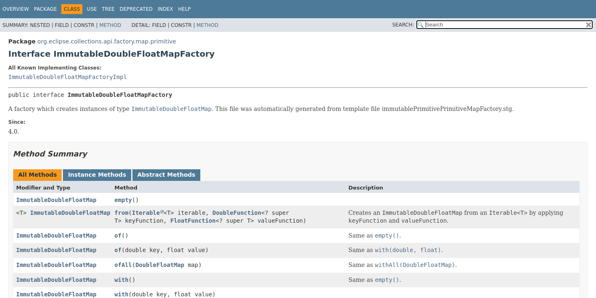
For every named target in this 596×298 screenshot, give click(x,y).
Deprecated (136, 9)
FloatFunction (193, 220)
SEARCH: (403, 25)
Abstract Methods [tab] (166, 174)
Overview (15, 9)
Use (92, 9)
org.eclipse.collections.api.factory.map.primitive (106, 41)
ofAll (123, 265)
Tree (108, 9)
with (122, 279)
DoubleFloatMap (159, 265)
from (122, 212)
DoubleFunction (236, 212)
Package (45, 9)
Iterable (146, 212)
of (118, 235)
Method (110, 25)
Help (184, 9)
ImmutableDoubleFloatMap (56, 200)
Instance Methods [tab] (97, 174)
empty (123, 200)
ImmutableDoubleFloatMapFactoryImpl (67, 77)
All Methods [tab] (37, 174)
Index (165, 9)
